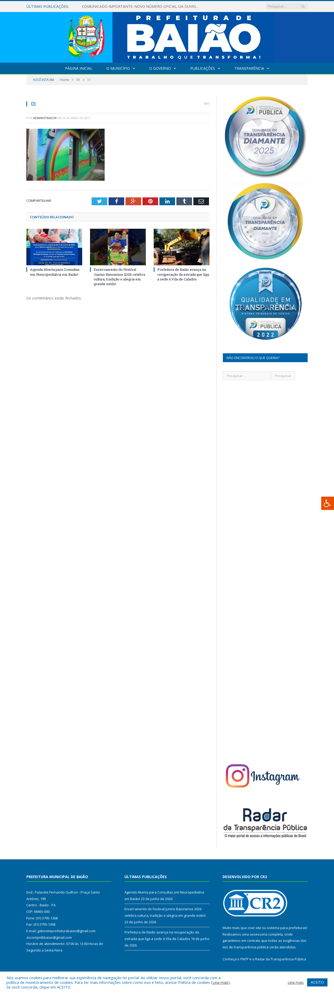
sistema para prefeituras (287, 927)
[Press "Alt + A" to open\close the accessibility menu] (327, 503)
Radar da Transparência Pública (280, 959)
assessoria (258, 934)
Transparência (249, 68)
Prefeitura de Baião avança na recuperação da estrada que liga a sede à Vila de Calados (183, 274)
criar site (254, 927)
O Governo (160, 68)
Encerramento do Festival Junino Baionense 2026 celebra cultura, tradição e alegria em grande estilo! (119, 276)
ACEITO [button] (317, 982)
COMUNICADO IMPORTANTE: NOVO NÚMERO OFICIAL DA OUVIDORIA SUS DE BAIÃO (142, 6)
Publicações (202, 68)
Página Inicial (78, 68)
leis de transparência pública (246, 947)
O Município (118, 68)
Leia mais (220, 982)
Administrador (45, 118)
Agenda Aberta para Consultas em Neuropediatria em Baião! (55, 272)
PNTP (244, 959)
